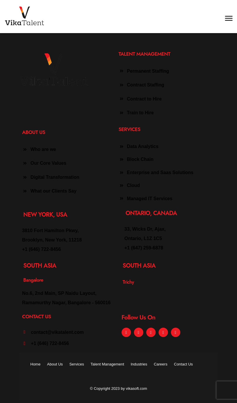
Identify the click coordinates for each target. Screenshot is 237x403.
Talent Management (107, 364)
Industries (139, 364)
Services (76, 364)
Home (35, 364)
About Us (55, 364)
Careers (160, 364)
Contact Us (183, 364)
